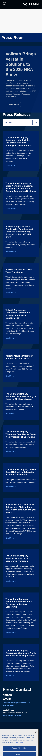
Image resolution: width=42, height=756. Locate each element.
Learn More (13, 104)
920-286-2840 (8, 705)
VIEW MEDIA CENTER (12, 715)
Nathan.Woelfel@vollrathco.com (16, 703)
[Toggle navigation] (4, 4)
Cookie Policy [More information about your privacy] (18, 745)
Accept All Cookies (19, 751)
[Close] (35, 735)
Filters (21, 122)
